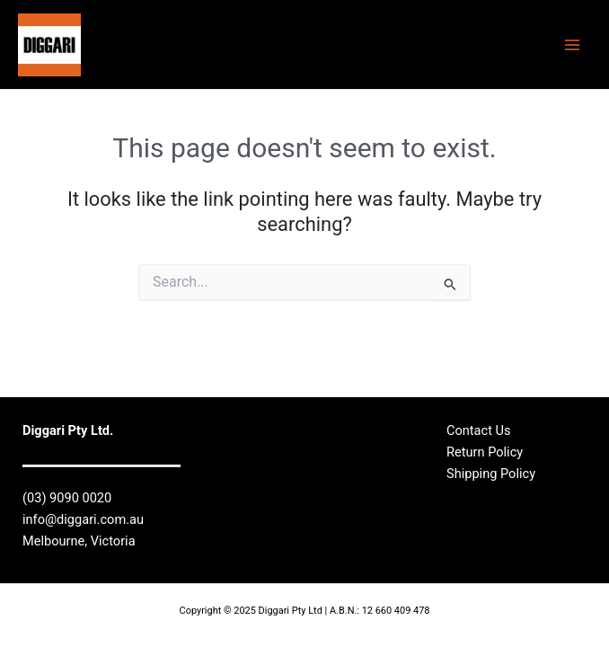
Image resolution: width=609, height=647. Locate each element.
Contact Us (478, 430)
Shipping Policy (490, 473)
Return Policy (484, 452)
